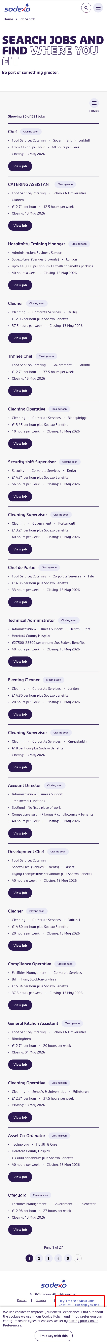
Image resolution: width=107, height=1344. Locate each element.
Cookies (41, 1300)
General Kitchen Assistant (33, 1023)
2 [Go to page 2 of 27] (39, 1258)
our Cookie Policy (49, 1316)
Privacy (22, 1300)
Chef (12, 131)
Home (8, 19)
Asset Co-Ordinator (26, 1135)
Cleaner (15, 303)
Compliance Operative (29, 964)
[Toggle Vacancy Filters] (94, 108)
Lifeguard (17, 1195)
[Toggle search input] (86, 8)
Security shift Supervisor (32, 462)
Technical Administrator (31, 620)
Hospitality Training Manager (36, 244)
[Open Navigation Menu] (98, 7)
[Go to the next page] (78, 1258)
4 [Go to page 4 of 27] (58, 1258)
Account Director (24, 785)
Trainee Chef (20, 356)
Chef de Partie (21, 567)
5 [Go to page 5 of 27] (68, 1258)
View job (20, 166)
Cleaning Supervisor (27, 514)
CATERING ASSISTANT (29, 184)
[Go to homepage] (17, 7)
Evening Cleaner (24, 679)
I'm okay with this (54, 1336)
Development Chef (26, 851)
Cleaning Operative (26, 409)
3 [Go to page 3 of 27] (49, 1258)
